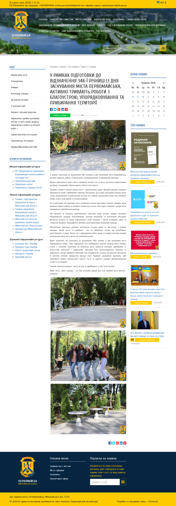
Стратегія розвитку (49, 31)
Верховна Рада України (26, 247)
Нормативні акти (19, 75)
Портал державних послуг (27, 250)
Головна (43, 19)
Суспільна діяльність (142, 182)
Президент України (24, 253)
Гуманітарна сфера (136, 19)
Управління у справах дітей (28, 187)
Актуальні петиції (19, 99)
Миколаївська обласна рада (28, 225)
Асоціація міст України (26, 243)
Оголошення (17, 81)
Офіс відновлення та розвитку (78, 31)
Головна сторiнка (58, 66)
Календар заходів (19, 93)
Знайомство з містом (61, 19)
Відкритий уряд (102, 19)
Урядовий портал (23, 256)
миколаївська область (21, 36)
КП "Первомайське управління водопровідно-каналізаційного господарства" (30, 174)
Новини (14, 87)
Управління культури (25, 181)
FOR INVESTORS (103, 31)
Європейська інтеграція (22, 140)
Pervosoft (153, 501)
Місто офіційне (84, 19)
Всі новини (74, 66)
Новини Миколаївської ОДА (24, 147)
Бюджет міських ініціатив (23, 112)
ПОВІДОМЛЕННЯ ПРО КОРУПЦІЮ (150, 25)
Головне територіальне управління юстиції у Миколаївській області (26, 202)
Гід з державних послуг (120, 25)
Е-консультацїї (18, 106)
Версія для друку (89, 115)
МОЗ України (88, 25)
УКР (160, 2)
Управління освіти (23, 184)
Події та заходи (88, 66)
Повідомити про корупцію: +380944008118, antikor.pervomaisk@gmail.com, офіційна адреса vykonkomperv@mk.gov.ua (70, 5)
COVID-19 (101, 25)
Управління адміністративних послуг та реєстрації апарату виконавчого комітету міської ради (25, 123)
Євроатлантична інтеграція (24, 134)
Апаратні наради (141, 303)
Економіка (118, 19)
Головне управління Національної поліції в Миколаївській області (26, 212)
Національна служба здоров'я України (59, 25)
